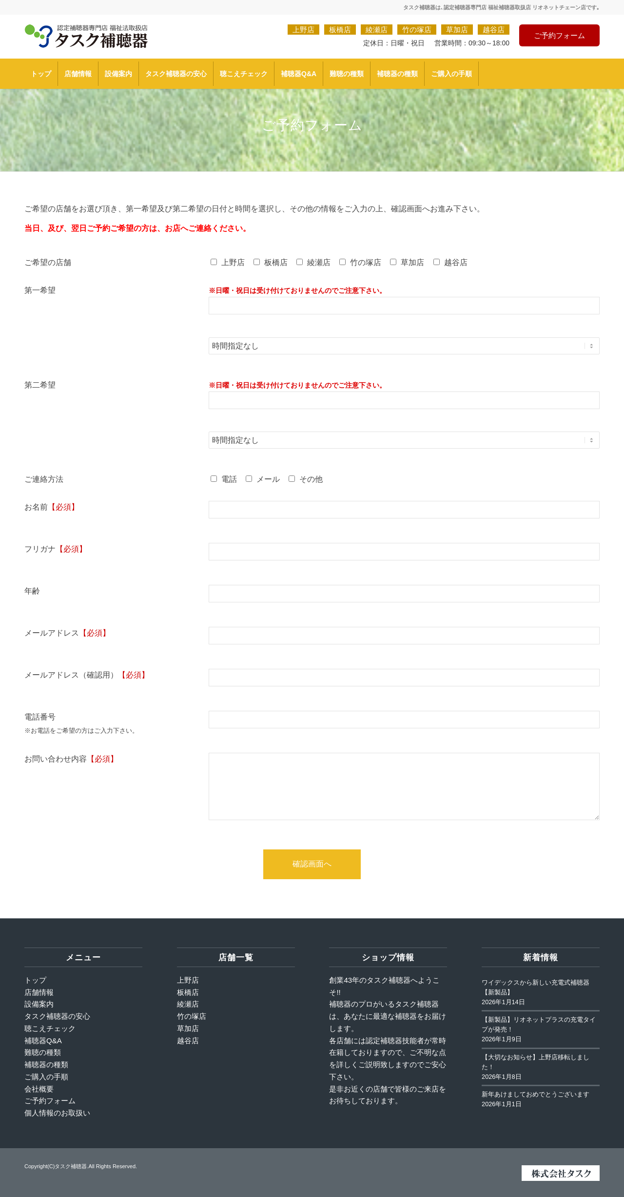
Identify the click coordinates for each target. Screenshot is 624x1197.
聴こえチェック (50, 1028)
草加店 (457, 29)
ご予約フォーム (559, 35)
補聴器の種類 (46, 1064)
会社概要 (39, 1089)
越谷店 (494, 29)
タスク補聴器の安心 (57, 1016)
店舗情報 (39, 992)
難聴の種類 (42, 1052)
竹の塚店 (416, 29)
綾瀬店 (377, 29)
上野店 (303, 29)
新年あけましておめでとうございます (535, 1094)
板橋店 (340, 29)
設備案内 (39, 1004)
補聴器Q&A (43, 1040)
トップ (35, 980)
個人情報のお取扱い (57, 1113)
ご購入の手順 (46, 1077)
